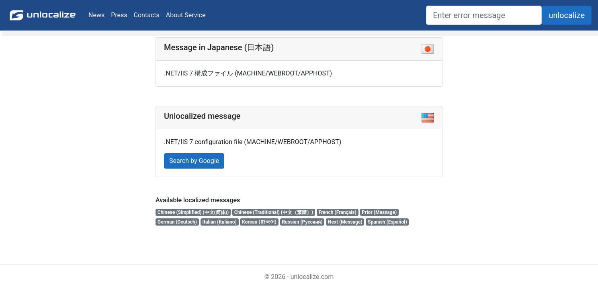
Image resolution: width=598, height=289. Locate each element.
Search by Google (194, 161)
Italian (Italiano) (220, 222)
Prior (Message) (379, 212)
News (96, 15)
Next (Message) (345, 222)
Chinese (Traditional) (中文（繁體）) (273, 212)
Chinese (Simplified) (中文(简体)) (193, 212)
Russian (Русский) (302, 222)
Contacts (147, 15)
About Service (186, 15)
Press (119, 15)
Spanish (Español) (387, 222)
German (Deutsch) (177, 222)
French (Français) (337, 212)
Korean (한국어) (259, 222)
